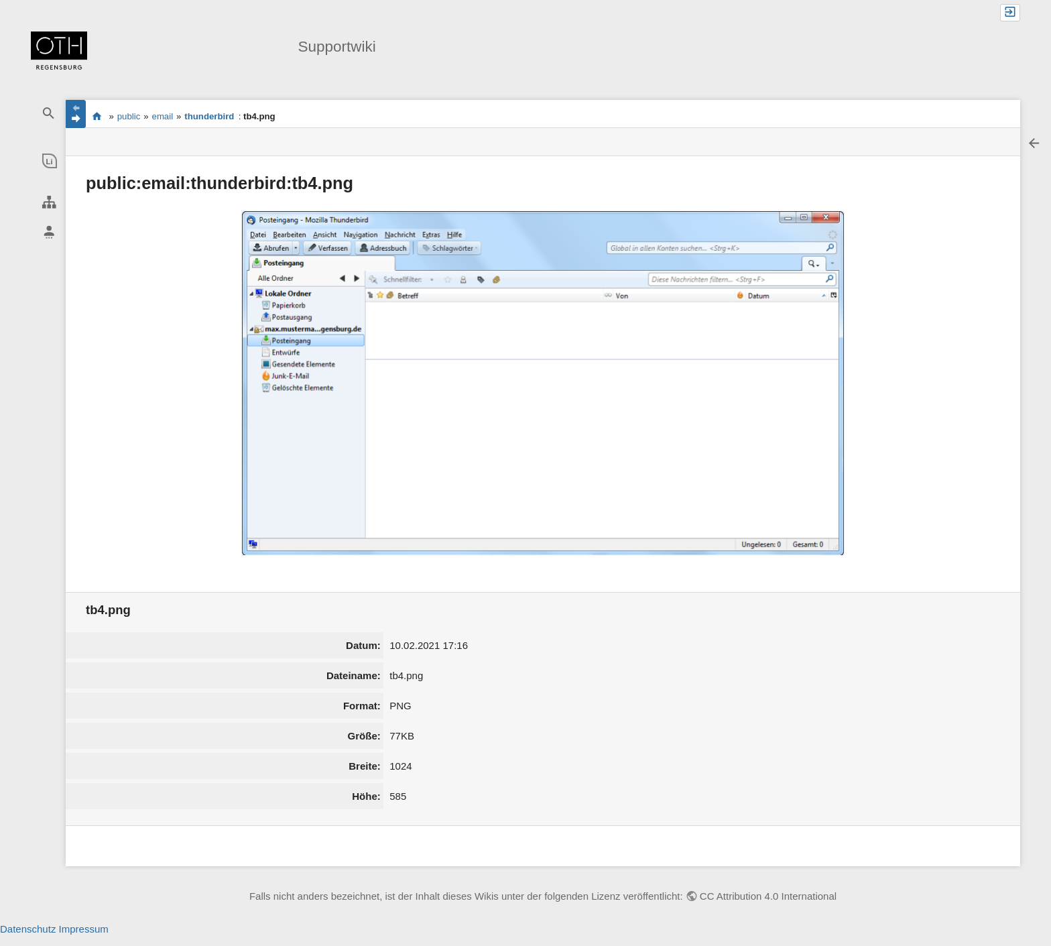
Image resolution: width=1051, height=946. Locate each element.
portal (96, 116)
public (128, 116)
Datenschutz (28, 929)
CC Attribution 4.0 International (768, 896)
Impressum (84, 929)
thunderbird (209, 116)
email (163, 116)
